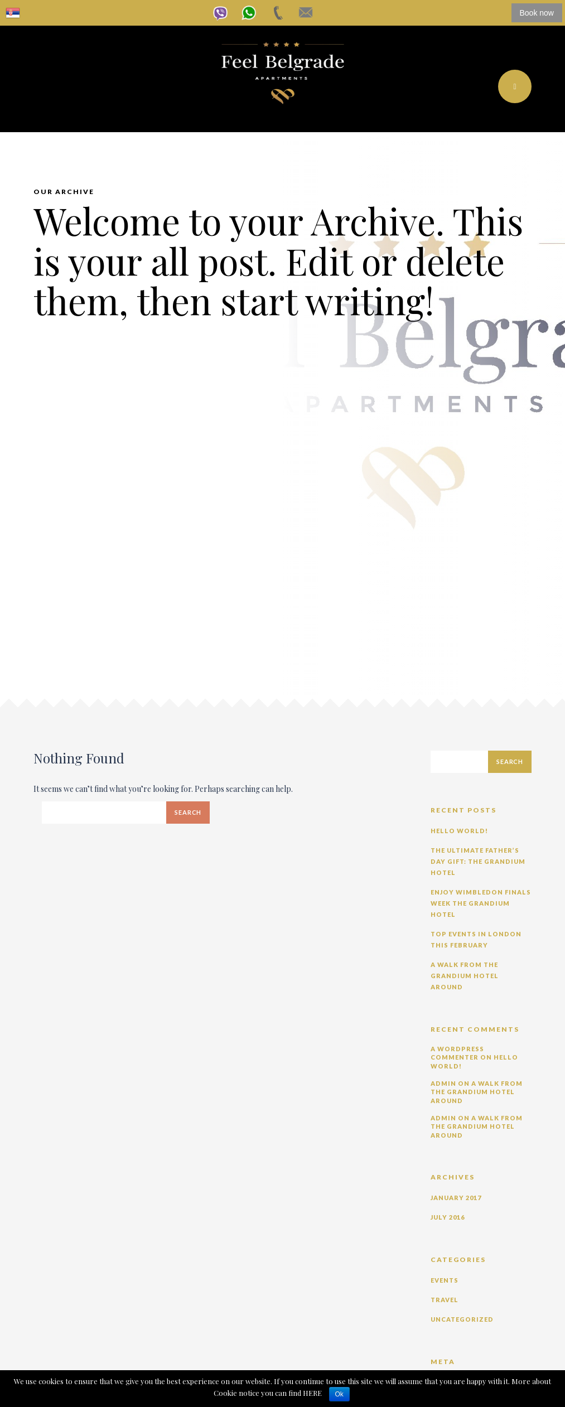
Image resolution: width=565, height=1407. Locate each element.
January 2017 (456, 1197)
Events (444, 1280)
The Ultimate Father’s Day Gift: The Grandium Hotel (478, 861)
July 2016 (448, 1217)
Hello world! (459, 830)
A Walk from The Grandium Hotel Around (465, 975)
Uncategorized (462, 1319)
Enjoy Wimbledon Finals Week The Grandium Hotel (481, 903)
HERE (313, 1393)
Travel (444, 1299)
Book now (537, 12)
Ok (339, 1394)
